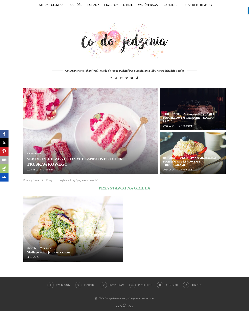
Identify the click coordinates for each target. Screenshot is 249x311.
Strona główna (51, 4)
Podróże (75, 4)
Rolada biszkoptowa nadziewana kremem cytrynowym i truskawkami (189, 161)
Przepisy (111, 4)
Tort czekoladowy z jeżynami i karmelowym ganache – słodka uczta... (188, 118)
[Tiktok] (205, 5)
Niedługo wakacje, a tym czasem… (50, 252)
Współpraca (148, 4)
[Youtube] (201, 5)
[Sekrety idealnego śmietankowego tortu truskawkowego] (90, 131)
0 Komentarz (49, 169)
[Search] (211, 5)
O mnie (128, 4)
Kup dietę (170, 4)
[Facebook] (186, 5)
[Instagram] (193, 5)
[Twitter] (189, 5)
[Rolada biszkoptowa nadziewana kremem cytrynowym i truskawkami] (193, 153)
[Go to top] (124, 306)
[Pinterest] (197, 5)
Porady (93, 4)
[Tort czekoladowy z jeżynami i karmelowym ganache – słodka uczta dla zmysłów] (193, 109)
